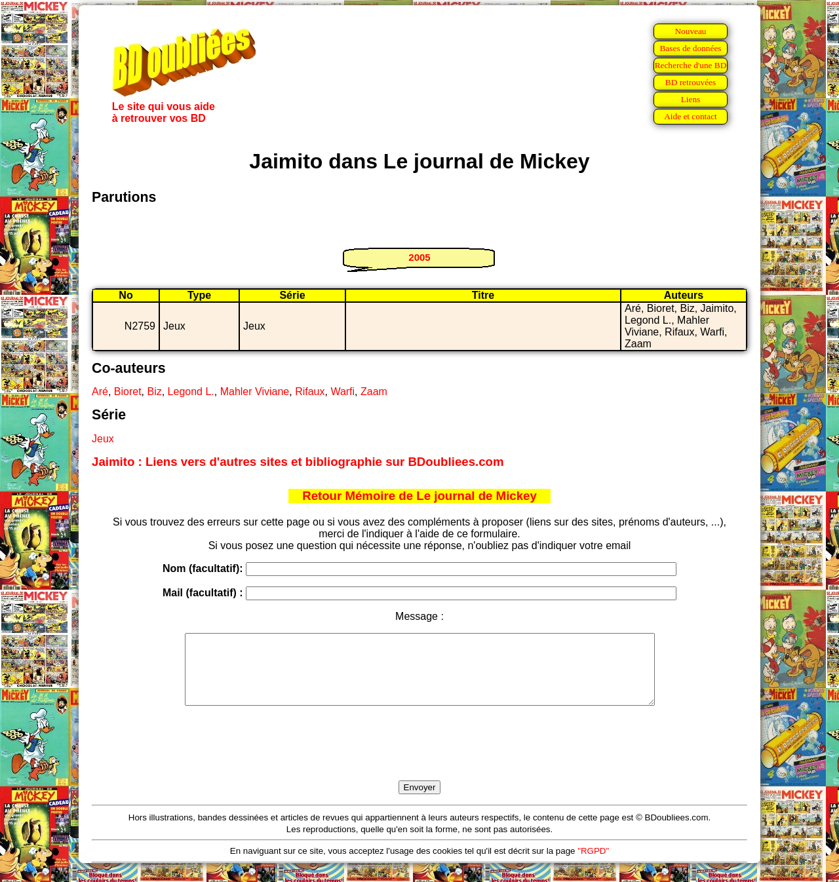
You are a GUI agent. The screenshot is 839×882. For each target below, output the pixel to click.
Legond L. (191, 391)
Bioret (128, 391)
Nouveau (690, 31)
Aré (100, 391)
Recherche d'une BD (691, 65)
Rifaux (309, 391)
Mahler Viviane (255, 391)
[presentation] (419, 758)
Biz (154, 391)
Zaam (374, 391)
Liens (691, 99)
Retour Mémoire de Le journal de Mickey (419, 496)
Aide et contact (690, 116)
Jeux (103, 438)
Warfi (342, 391)
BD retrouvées (690, 82)
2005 (419, 257)
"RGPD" (593, 865)
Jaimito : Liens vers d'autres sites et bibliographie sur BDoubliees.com (298, 462)
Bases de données (690, 48)
